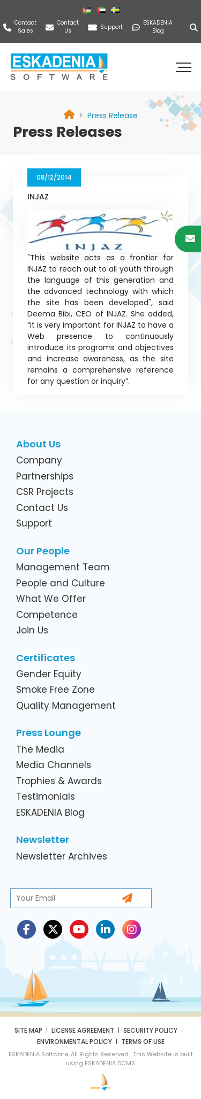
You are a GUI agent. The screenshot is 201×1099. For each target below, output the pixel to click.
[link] (112, 115)
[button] (184, 67)
